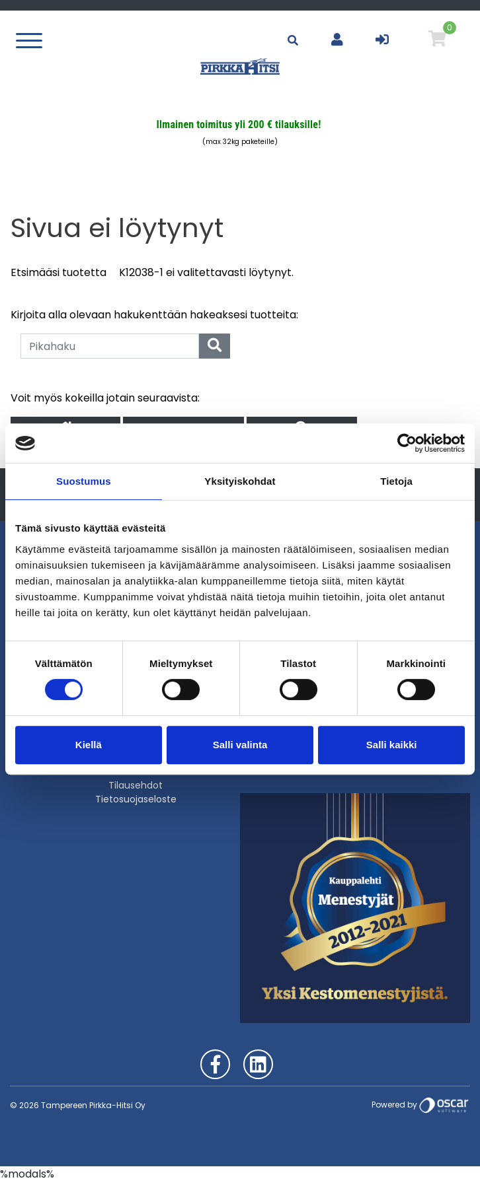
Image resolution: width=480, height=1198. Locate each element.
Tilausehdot (135, 785)
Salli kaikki (391, 744)
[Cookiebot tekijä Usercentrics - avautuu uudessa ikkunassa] (407, 443)
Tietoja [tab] (396, 481)
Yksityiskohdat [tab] (239, 481)
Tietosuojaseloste (136, 799)
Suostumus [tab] (83, 481)
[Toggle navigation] (32, 39)
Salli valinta (240, 744)
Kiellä (88, 744)
